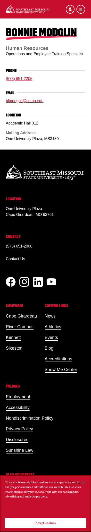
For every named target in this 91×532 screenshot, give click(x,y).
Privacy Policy (19, 428)
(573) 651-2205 (19, 79)
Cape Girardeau (21, 316)
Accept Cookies (45, 523)
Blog (49, 348)
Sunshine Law (19, 450)
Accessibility (18, 407)
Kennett (13, 337)
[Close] (83, 483)
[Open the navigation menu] (80, 9)
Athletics (53, 326)
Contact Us (15, 259)
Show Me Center (61, 369)
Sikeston (14, 348)
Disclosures (17, 439)
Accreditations (58, 358)
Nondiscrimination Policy (29, 418)
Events (51, 337)
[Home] (28, 9)
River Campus (19, 326)
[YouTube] (51, 282)
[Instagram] (24, 282)
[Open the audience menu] (70, 9)
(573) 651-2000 (19, 246)
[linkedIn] (38, 282)
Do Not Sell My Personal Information (45, 509)
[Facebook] (11, 282)
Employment (18, 396)
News (50, 316)
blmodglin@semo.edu (24, 101)
